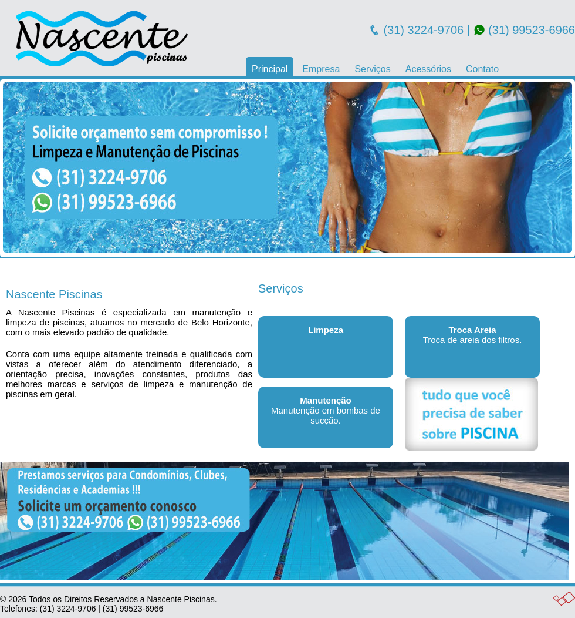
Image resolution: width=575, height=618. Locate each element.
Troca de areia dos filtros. (472, 335)
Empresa (321, 69)
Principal (270, 69)
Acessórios (428, 69)
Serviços (372, 69)
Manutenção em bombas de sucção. (325, 410)
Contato (482, 69)
